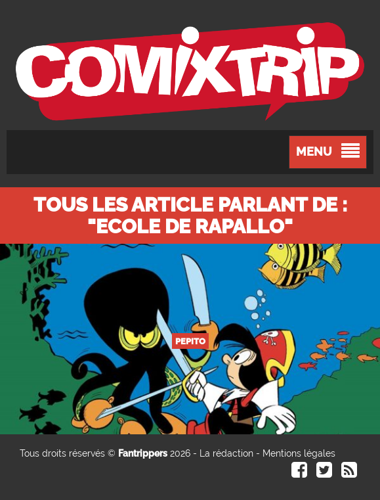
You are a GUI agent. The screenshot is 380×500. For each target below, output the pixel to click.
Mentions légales (299, 453)
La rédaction (226, 453)
